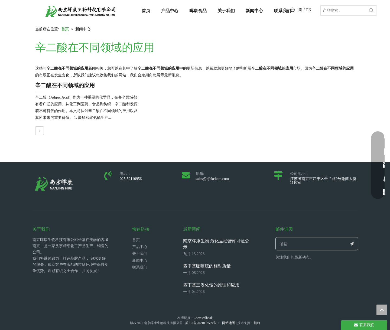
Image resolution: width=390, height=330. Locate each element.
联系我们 (139, 267)
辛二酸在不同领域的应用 (65, 85)
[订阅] (352, 243)
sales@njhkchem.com (212, 179)
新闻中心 (139, 261)
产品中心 (139, 247)
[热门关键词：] (371, 10)
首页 (136, 240)
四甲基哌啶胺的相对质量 (207, 266)
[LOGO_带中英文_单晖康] (80, 11)
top (381, 310)
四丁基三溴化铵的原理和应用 (211, 285)
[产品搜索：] (343, 10)
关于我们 (139, 253)
